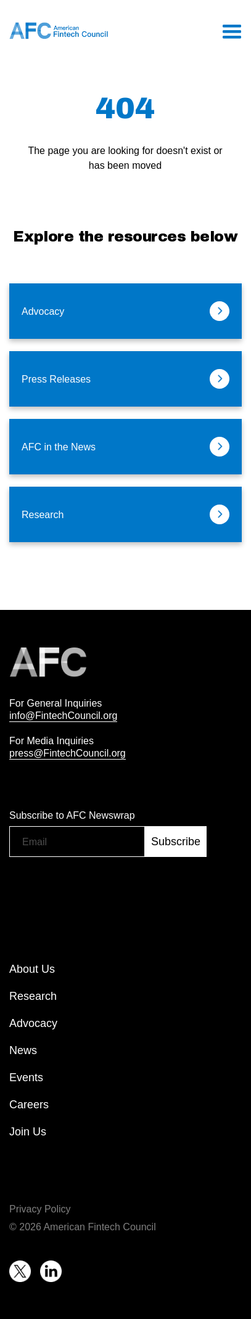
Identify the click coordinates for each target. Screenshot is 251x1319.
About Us (32, 969)
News (23, 1050)
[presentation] (103, 888)
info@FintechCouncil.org (63, 715)
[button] (231, 31)
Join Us (27, 1131)
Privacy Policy (40, 1209)
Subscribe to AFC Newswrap (72, 815)
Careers (29, 1104)
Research (33, 996)
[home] (58, 30)
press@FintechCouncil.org (67, 753)
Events (26, 1077)
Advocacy (33, 1023)
